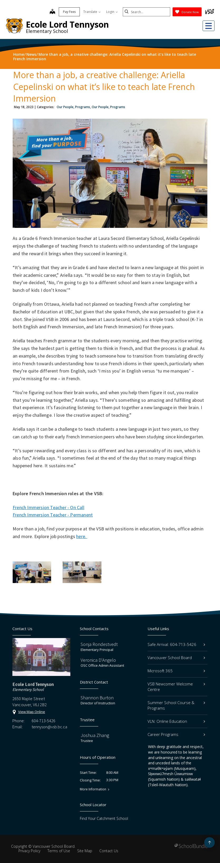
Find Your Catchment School (104, 818)
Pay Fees (69, 11)
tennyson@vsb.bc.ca (49, 726)
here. (81, 536)
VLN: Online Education (176, 721)
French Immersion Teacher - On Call (48, 507)
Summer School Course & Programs (176, 705)
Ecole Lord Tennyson (67, 24)
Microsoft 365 (176, 670)
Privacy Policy (29, 850)
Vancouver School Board (176, 657)
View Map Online (31, 711)
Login (112, 11)
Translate (92, 11)
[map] (52, 12)
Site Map (84, 850)
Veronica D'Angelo (98, 660)
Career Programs (176, 734)
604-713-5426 (43, 720)
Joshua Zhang (95, 735)
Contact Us (108, 850)
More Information (93, 789)
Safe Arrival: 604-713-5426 (176, 644)
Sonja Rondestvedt (99, 644)
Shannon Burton (97, 698)
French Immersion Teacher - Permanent (53, 515)
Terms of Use (58, 850)
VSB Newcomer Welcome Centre (176, 686)
